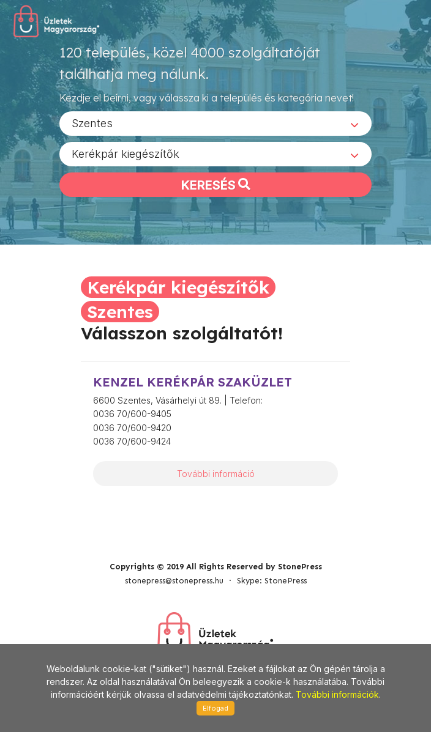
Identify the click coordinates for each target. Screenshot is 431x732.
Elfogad (215, 708)
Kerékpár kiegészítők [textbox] (125, 153)
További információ (216, 473)
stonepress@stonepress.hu (174, 580)
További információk (337, 694)
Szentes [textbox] (92, 123)
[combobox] (215, 123)
